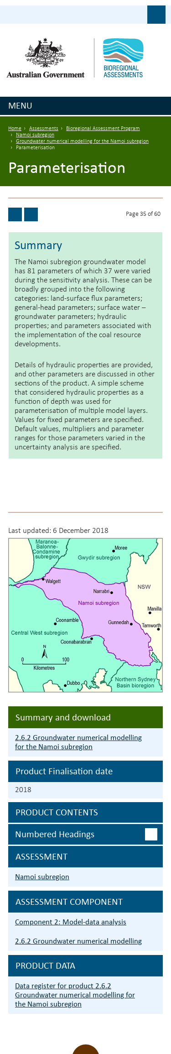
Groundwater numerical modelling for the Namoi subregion (82, 141)
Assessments (43, 128)
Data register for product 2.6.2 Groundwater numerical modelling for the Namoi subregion (75, 995)
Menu (20, 105)
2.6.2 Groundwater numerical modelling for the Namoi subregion (78, 742)
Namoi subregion (35, 135)
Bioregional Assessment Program (103, 128)
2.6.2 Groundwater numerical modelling (78, 941)
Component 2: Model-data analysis (70, 922)
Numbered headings (54, 834)
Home (14, 128)
